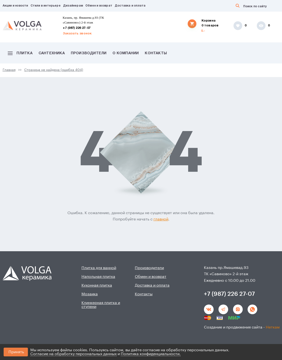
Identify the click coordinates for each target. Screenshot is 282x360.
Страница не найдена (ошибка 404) (53, 70)
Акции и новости (15, 5)
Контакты (156, 53)
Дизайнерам (73, 5)
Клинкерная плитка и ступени (100, 305)
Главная (9, 70)
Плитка (20, 53)
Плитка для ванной (98, 268)
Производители (89, 53)
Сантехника (52, 53)
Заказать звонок (77, 33)
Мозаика (89, 294)
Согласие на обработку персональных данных (73, 354)
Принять (16, 352)
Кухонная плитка (96, 285)
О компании (126, 53)
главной (160, 219)
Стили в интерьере (46, 5)
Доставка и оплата (130, 5)
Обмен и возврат (98, 5)
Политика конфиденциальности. (151, 354)
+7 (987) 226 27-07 (77, 28)
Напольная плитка (98, 277)
